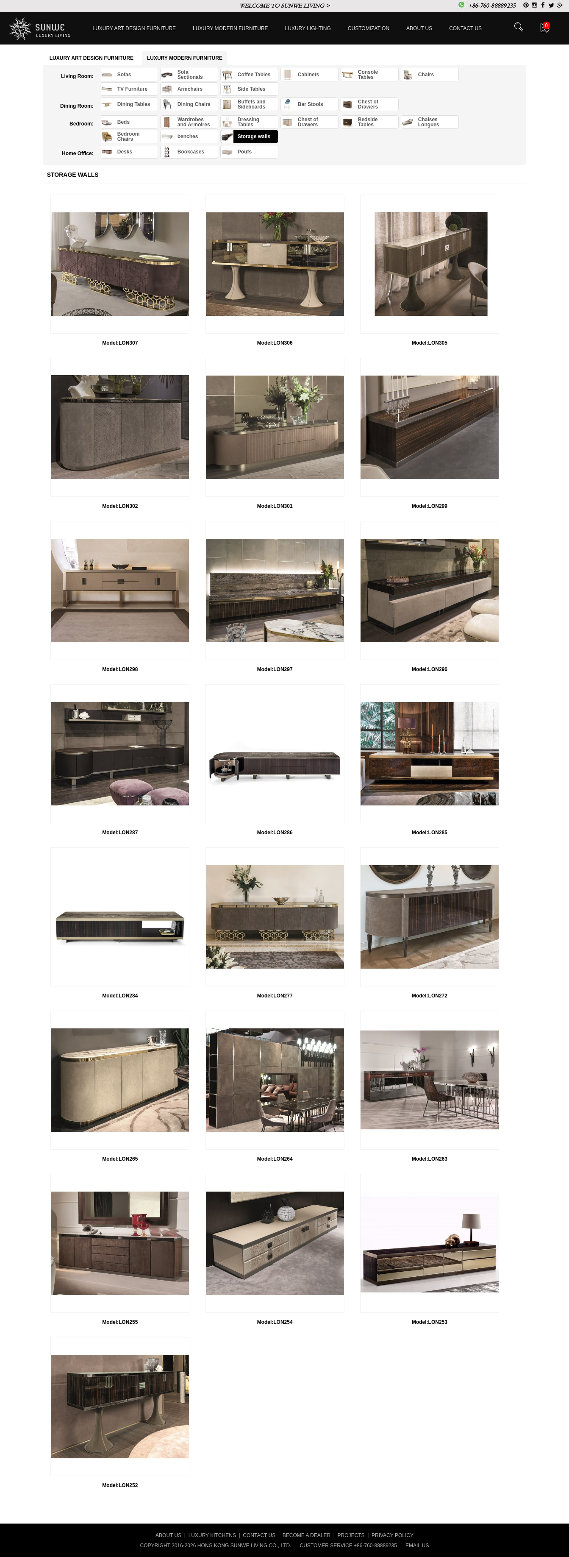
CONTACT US (259, 1535)
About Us (419, 28)
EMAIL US (417, 1546)
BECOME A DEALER (306, 1535)
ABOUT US (168, 1535)
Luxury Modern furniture (230, 28)
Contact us (465, 28)
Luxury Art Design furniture (134, 28)
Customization (368, 28)
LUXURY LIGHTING (308, 28)
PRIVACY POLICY (393, 1535)
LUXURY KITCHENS (212, 1535)
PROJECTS (351, 1535)
